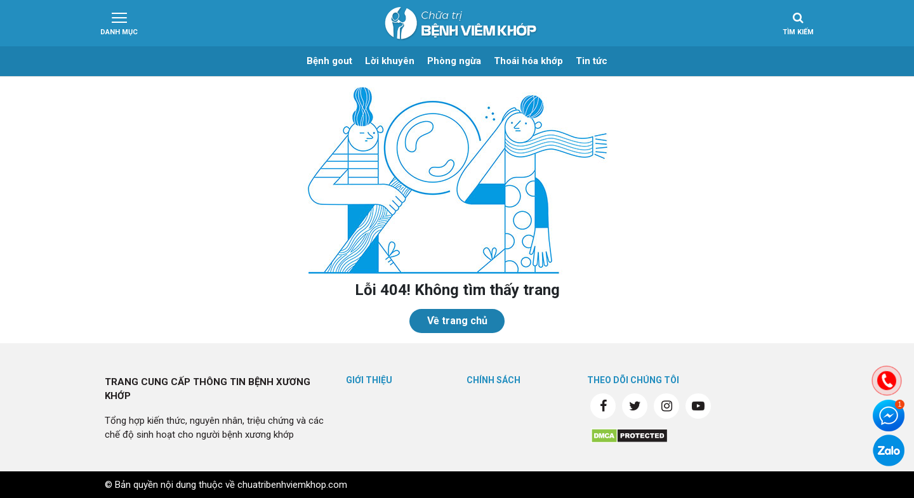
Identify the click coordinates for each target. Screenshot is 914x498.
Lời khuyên (389, 61)
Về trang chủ (457, 321)
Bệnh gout (329, 61)
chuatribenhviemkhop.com (292, 484)
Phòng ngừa (454, 61)
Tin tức (591, 61)
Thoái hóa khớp (528, 61)
